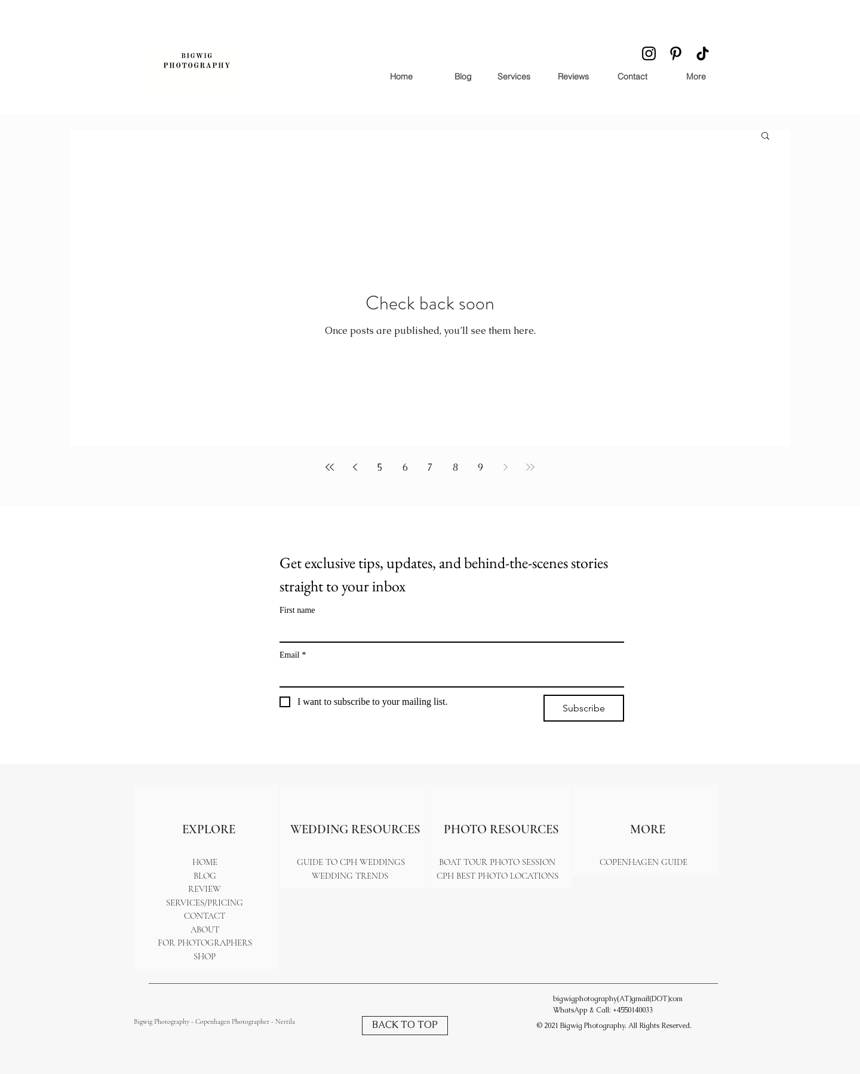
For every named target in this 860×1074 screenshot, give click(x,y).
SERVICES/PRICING (204, 902)
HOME (204, 862)
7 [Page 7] (430, 467)
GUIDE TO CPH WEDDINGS (351, 862)
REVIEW (204, 888)
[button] (765, 136)
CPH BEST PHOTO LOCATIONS (497, 875)
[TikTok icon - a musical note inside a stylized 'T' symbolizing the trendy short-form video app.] (702, 53)
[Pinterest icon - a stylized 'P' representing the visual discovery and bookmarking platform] (675, 53)
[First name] (448, 631)
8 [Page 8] (455, 467)
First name (297, 610)
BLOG (205, 875)
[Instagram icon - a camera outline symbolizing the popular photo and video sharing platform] (649, 53)
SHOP (205, 956)
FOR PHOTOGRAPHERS (205, 942)
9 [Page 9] (480, 467)
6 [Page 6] (405, 467)
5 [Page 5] (380, 467)
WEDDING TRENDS (351, 875)
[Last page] (530, 467)
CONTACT (204, 915)
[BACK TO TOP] (405, 1025)
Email (293, 655)
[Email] (448, 675)
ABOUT (205, 929)
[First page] (329, 467)
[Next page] (505, 467)
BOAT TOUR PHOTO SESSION (497, 862)
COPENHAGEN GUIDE (643, 862)
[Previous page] (355, 467)
